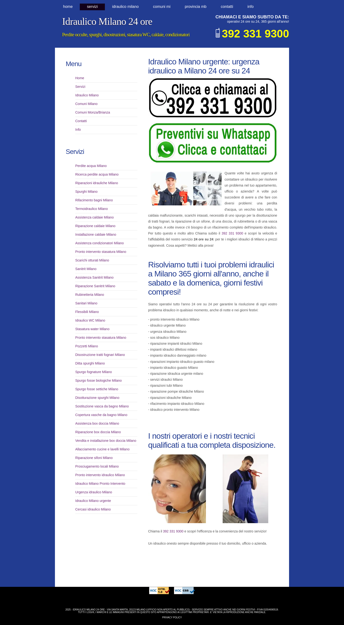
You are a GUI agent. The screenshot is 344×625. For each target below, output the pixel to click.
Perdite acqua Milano (91, 166)
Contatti (227, 7)
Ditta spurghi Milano (90, 363)
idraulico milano (125, 7)
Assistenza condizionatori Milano (99, 243)
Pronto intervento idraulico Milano (100, 475)
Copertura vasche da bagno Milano (101, 415)
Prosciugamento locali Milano (97, 466)
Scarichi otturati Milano (92, 260)
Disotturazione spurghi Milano (97, 398)
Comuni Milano (86, 104)
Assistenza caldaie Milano (94, 217)
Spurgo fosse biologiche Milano (98, 380)
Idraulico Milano (87, 95)
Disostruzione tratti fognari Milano (100, 355)
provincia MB (195, 7)
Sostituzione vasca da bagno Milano (102, 406)
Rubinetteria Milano (89, 295)
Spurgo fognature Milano (93, 372)
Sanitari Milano (86, 303)
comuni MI (162, 7)
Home (68, 7)
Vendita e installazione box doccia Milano (105, 441)
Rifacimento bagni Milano (94, 200)
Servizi (92, 7)
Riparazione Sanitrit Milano (95, 286)
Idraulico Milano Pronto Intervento (100, 483)
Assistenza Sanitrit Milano (94, 277)
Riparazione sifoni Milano (94, 458)
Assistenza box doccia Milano (97, 423)
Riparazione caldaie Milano (95, 226)
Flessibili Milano (87, 312)
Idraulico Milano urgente (93, 501)
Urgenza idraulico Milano (93, 492)
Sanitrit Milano (86, 269)
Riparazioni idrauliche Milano (96, 183)
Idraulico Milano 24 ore (107, 21)
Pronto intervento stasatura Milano (100, 252)
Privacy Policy (172, 617)
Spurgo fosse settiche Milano (96, 389)
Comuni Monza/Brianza (92, 112)
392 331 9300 (232, 233)
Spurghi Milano (86, 191)
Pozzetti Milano (86, 346)
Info (250, 7)
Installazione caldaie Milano (95, 234)
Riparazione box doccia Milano (98, 432)
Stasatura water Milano (92, 329)
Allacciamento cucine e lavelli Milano (102, 449)
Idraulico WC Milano (90, 320)
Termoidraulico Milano (91, 209)
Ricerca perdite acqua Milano (96, 174)
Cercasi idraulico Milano (93, 509)
